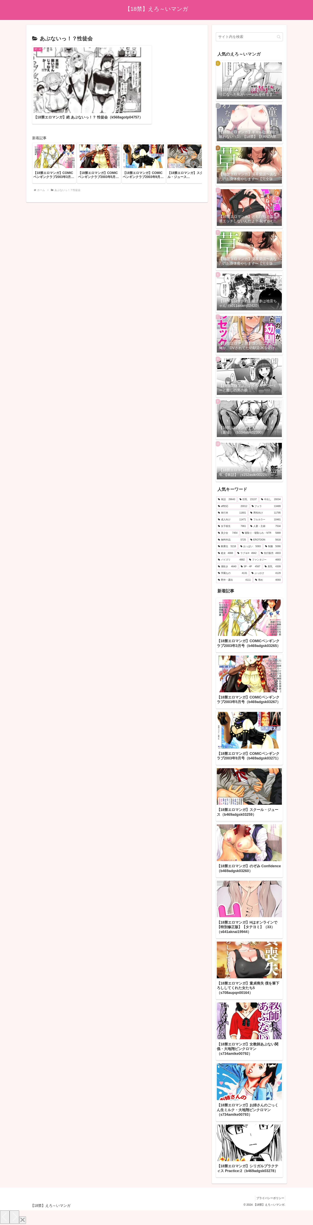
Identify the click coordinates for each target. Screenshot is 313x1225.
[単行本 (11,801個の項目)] (232, 513)
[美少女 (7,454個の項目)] (227, 533)
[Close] (22, 1220)
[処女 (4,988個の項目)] (225, 553)
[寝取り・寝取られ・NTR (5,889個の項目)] (261, 533)
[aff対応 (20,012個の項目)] (232, 506)
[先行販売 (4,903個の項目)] (270, 553)
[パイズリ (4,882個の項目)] (231, 560)
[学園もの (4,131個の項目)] (232, 573)
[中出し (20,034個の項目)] (270, 500)
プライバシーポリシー (269, 1198)
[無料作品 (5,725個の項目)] (232, 540)
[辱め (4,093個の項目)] (267, 580)
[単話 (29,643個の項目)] (226, 500)
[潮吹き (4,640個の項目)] (227, 567)
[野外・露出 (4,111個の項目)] (234, 580)
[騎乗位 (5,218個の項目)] (227, 546)
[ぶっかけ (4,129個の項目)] (266, 573)
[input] (249, 36)
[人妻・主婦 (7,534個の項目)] (265, 526)
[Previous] (5, 1217)
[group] (54, 139)
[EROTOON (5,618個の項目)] (265, 540)
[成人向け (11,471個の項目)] (232, 520)
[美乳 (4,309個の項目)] (272, 567)
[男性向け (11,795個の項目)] (265, 513)
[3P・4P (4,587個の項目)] (250, 567)
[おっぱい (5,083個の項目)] (250, 546)
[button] (195, 139)
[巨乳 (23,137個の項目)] (248, 500)
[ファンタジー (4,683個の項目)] (264, 560)
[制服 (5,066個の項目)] (272, 546)
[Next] (14, 1217)
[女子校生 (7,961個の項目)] (232, 526)
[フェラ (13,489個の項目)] (266, 506)
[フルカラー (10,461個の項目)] (265, 520)
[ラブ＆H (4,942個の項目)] (247, 553)
